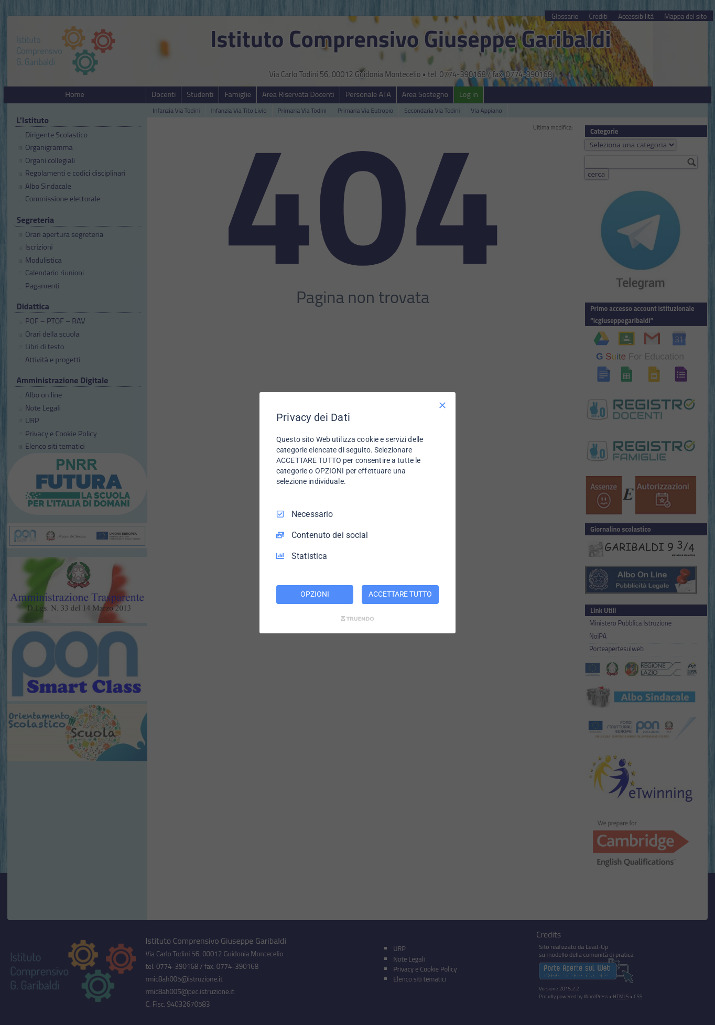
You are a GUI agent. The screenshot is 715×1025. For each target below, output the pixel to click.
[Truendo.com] (357, 618)
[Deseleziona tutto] (442, 405)
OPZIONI (314, 594)
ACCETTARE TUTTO (400, 594)
